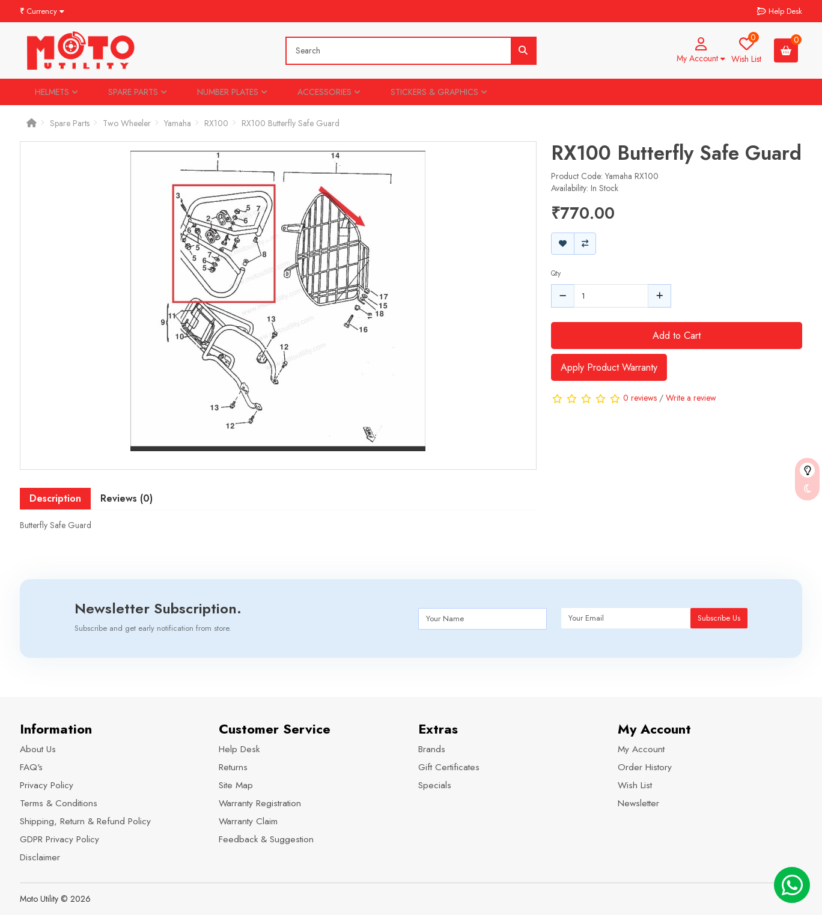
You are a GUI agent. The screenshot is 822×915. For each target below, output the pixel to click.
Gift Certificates (449, 767)
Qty (556, 273)
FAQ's (31, 767)
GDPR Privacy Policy (59, 839)
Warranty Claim (248, 821)
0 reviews (640, 398)
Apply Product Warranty (609, 367)
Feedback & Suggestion (266, 839)
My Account (641, 749)
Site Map (236, 785)
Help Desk (239, 749)
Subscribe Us (719, 618)
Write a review (691, 398)
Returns (233, 767)
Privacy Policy (46, 785)
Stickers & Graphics (439, 92)
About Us (38, 749)
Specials (434, 785)
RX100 (216, 123)
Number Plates (232, 92)
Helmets (56, 92)
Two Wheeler (127, 123)
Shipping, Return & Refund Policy (85, 821)
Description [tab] (55, 498)
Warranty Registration (260, 803)
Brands (431, 749)
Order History (645, 767)
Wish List (635, 785)
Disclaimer (40, 857)
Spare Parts (137, 92)
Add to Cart (677, 335)
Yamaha (177, 123)
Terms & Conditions (58, 803)
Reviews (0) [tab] (126, 498)
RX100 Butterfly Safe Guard (290, 123)
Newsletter (638, 803)
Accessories (329, 92)
